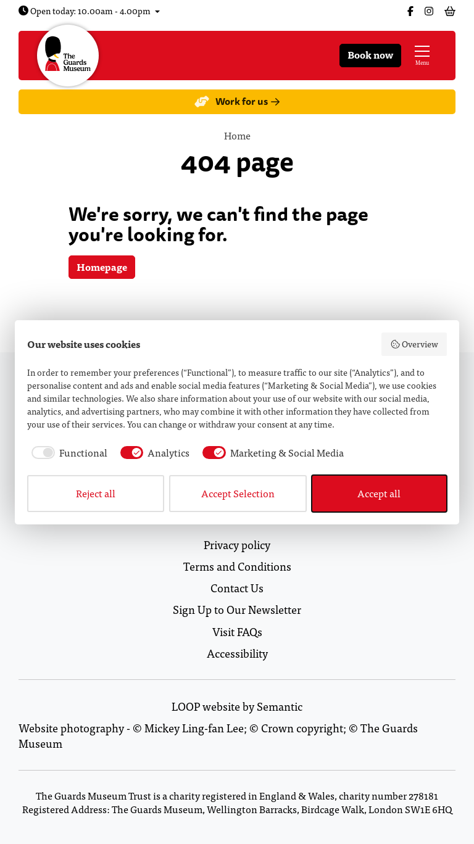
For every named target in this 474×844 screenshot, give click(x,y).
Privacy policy (237, 544)
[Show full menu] (422, 55)
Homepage (102, 267)
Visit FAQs (237, 631)
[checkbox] (67, 452)
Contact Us (237, 587)
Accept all (379, 493)
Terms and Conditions (237, 566)
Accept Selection (238, 493)
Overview (414, 344)
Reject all (95, 493)
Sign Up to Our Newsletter (237, 609)
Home (237, 135)
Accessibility (237, 653)
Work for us (236, 101)
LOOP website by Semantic (237, 706)
